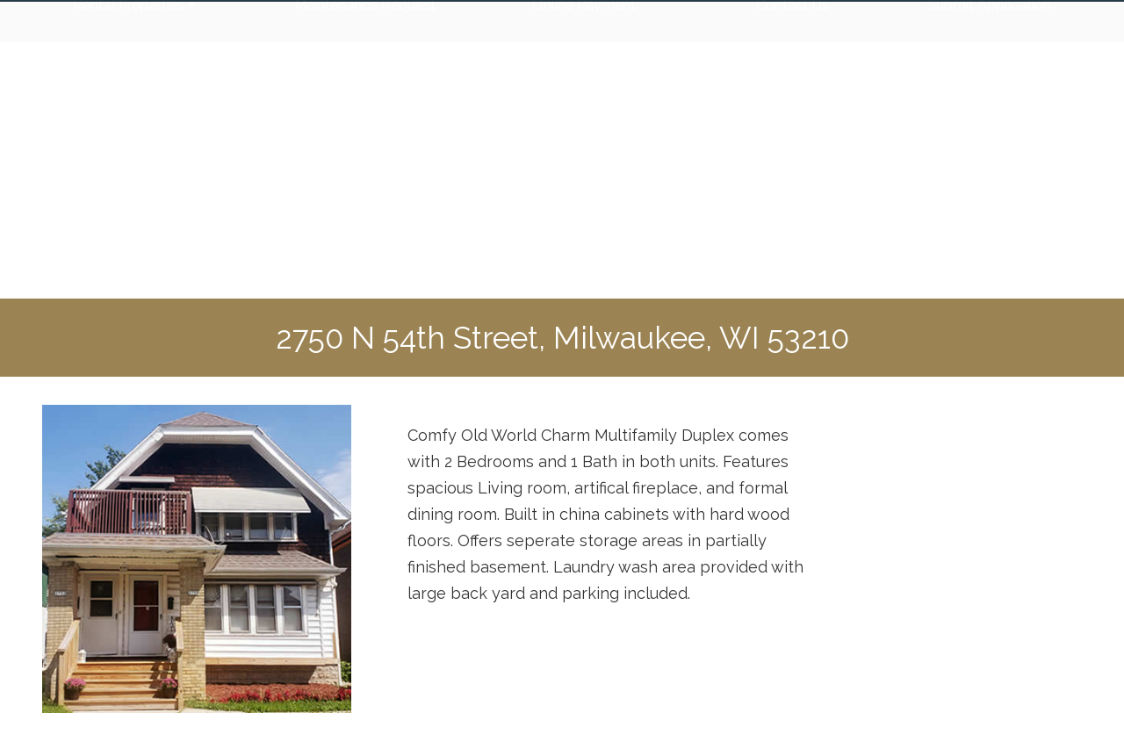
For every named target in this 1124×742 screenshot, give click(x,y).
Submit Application (989, 261)
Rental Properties (134, 261)
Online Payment (584, 261)
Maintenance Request (365, 261)
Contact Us (792, 261)
